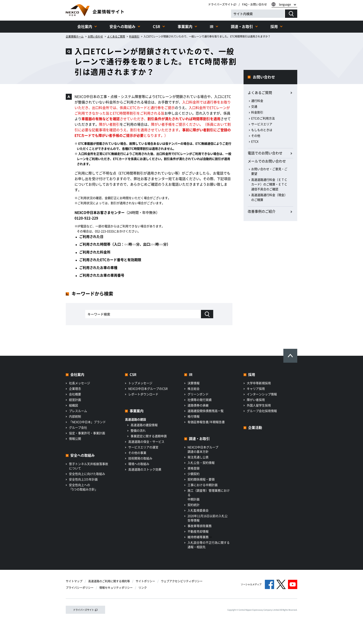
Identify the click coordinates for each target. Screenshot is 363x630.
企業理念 (75, 388)
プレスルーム (78, 411)
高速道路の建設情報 (144, 425)
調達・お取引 (242, 26)
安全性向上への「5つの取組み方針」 (83, 487)
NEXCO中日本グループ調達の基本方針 (203, 449)
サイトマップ (74, 581)
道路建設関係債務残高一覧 (206, 411)
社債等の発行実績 (200, 399)
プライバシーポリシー (80, 588)
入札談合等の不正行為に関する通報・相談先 (209, 544)
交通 (254, 106)
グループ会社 (78, 427)
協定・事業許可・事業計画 (87, 433)
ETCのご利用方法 (263, 118)
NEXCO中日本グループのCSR (148, 388)
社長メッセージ (79, 383)
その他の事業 (137, 452)
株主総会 (194, 388)
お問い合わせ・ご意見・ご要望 (269, 171)
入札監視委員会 (198, 510)
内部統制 (75, 416)
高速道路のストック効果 (144, 469)
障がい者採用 (256, 399)
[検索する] (291, 13)
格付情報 (194, 416)
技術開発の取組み (140, 458)
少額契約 (194, 473)
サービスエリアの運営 (143, 447)
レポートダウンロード (143, 394)
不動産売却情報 (198, 531)
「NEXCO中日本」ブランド (87, 422)
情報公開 (75, 438)
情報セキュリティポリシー (116, 588)
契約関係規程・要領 (201, 479)
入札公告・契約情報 (201, 462)
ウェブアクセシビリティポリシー (182, 581)
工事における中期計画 (203, 485)
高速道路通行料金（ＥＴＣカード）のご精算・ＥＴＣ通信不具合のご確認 (269, 184)
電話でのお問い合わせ (265, 153)
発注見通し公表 (198, 457)
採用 (274, 26)
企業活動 (255, 427)
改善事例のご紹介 (261, 211)
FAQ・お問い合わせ (254, 4)
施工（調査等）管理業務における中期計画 (209, 494)
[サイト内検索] (257, 13)
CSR (156, 26)
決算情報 (194, 383)
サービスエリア (261, 124)
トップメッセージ (140, 383)
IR (211, 26)
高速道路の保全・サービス (146, 441)
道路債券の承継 (198, 405)
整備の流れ (138, 430)
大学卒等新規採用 (259, 383)
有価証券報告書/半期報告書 (206, 422)
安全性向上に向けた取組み (87, 473)
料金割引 (257, 112)
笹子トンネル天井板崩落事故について (88, 466)
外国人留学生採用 (259, 405)
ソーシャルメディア (251, 584)
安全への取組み (122, 26)
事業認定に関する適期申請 (149, 436)
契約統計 (194, 504)
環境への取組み (138, 464)
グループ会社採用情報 (262, 411)
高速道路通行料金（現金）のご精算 (269, 197)
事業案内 (185, 26)
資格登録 (194, 468)
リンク (142, 588)
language (285, 4)
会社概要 (75, 394)
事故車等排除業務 (200, 526)
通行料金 (257, 100)
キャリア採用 (256, 388)
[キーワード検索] (207, 314)
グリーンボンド (198, 394)
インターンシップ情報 (262, 394)
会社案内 (84, 26)
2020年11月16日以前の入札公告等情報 (208, 518)
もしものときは (261, 130)
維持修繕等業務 (200, 537)
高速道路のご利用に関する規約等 (109, 581)
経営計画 (75, 399)
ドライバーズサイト (222, 4)
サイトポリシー (145, 581)
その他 (255, 135)
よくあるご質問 (260, 92)
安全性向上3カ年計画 (83, 479)
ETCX (254, 141)
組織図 (73, 405)
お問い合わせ (264, 77)
